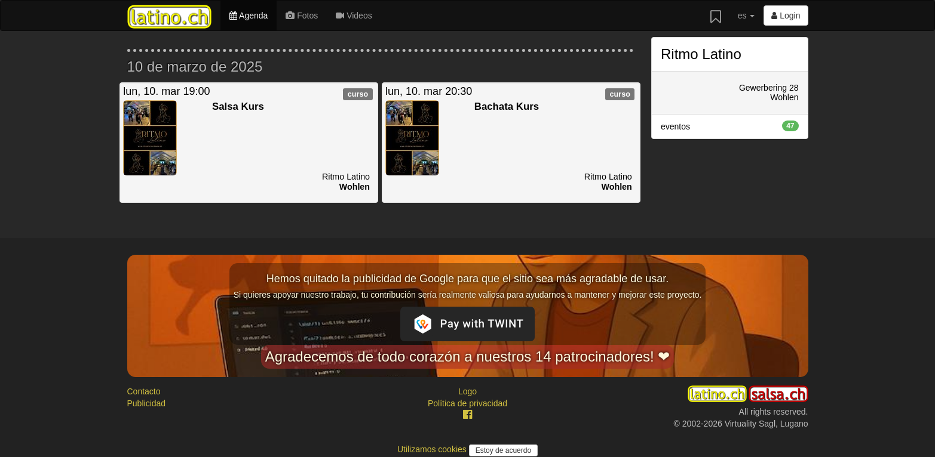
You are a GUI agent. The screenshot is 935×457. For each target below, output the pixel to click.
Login (785, 15)
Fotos (302, 15)
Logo (467, 391)
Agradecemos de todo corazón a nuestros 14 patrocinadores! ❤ (467, 356)
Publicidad (146, 403)
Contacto (144, 391)
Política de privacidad (467, 403)
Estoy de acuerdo (503, 450)
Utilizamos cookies (433, 449)
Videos (354, 15)
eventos (730, 126)
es (746, 15)
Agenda (248, 15)
